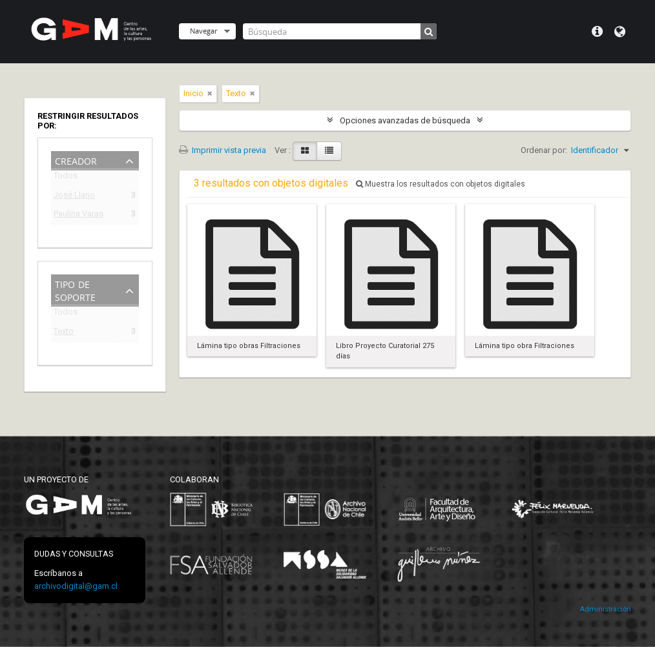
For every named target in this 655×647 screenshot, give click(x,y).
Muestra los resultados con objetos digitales (440, 184)
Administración (605, 609)
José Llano (74, 196)
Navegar (203, 31)
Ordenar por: (544, 150)
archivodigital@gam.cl (76, 586)
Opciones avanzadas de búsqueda (405, 120)
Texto (64, 332)
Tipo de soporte (75, 289)
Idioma (619, 31)
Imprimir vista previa (222, 150)
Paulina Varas (78, 215)
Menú (597, 31)
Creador (76, 160)
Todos (66, 178)
